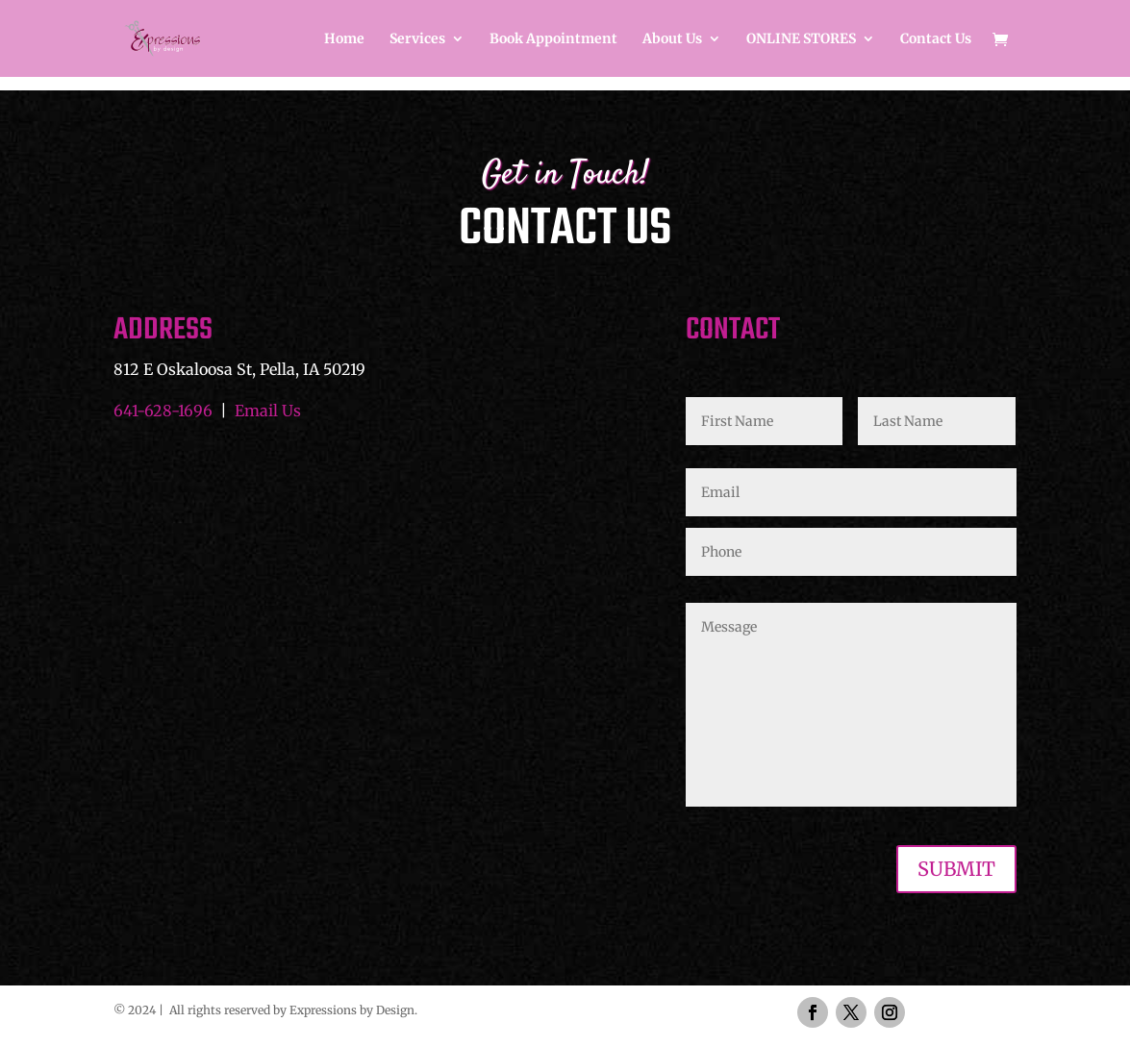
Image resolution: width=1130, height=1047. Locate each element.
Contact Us (935, 39)
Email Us (268, 410)
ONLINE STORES (801, 39)
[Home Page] (196, 36)
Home (344, 39)
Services (417, 39)
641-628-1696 (163, 410)
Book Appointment (553, 39)
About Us (672, 39)
